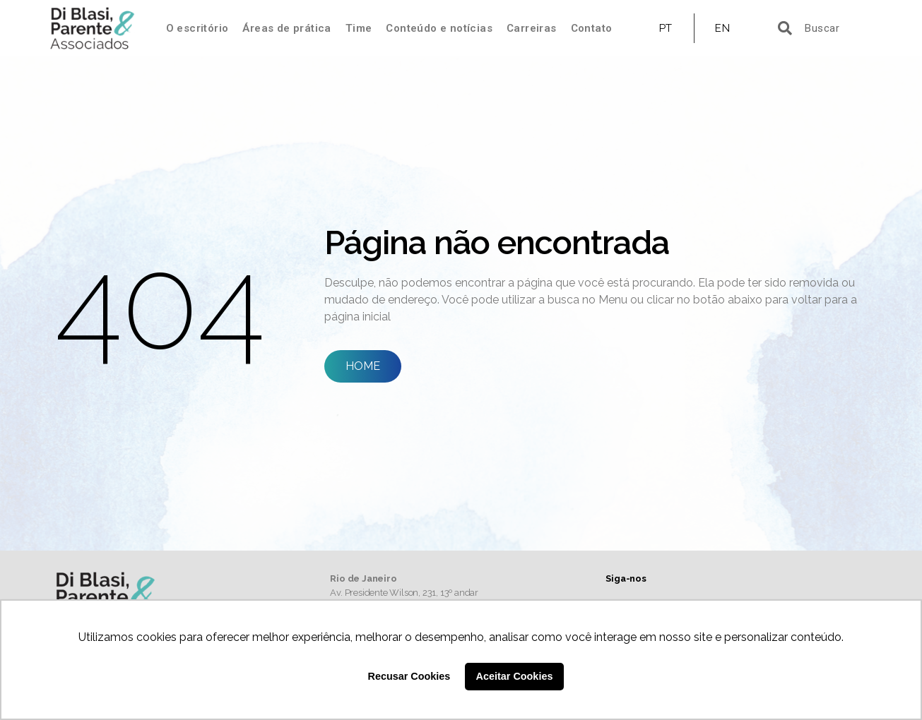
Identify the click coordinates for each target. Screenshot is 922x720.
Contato (592, 28)
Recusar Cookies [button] (409, 676)
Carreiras (532, 28)
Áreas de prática (286, 28)
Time (358, 28)
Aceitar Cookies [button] (514, 676)
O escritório (197, 28)
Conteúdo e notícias (439, 28)
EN (722, 28)
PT (666, 28)
